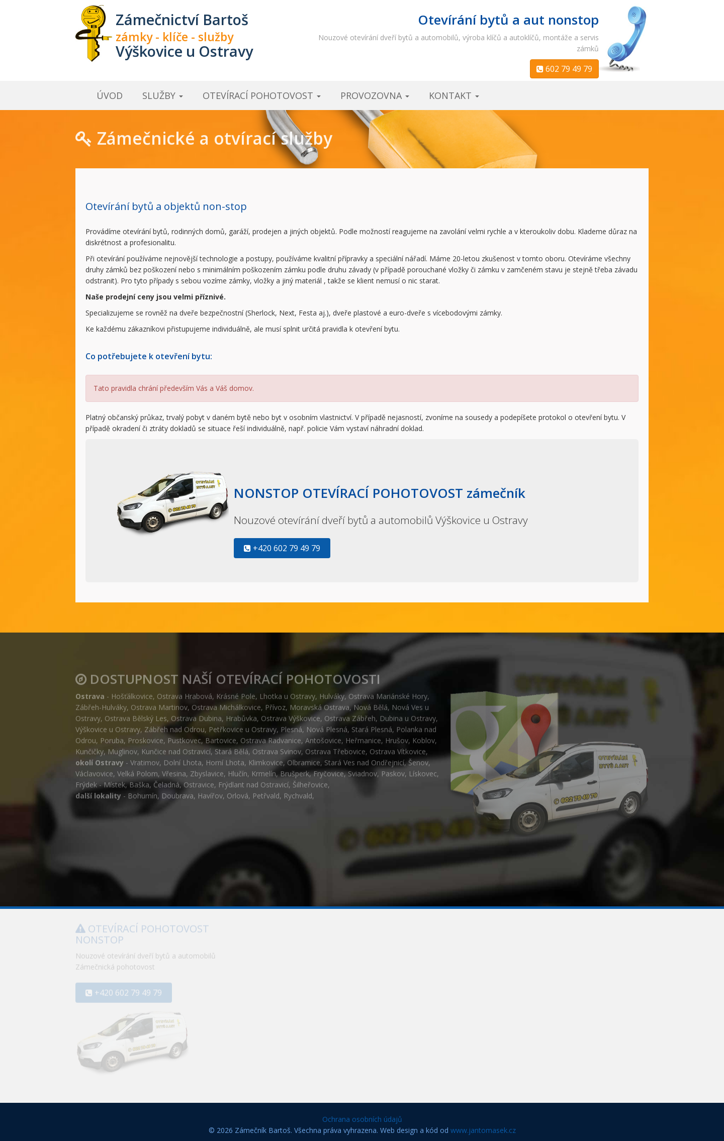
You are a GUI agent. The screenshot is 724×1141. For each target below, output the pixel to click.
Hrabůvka (241, 714)
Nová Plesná (326, 726)
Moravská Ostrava (319, 703)
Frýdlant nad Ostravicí (253, 781)
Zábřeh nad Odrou (174, 726)
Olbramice (303, 759)
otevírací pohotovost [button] (262, 95)
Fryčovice (328, 770)
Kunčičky (89, 748)
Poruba (112, 737)
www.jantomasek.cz (483, 1130)
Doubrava (177, 792)
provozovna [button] (374, 95)
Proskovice (145, 737)
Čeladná (166, 781)
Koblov (423, 737)
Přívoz (275, 703)
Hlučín (237, 770)
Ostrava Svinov (276, 748)
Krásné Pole (235, 692)
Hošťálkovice (132, 692)
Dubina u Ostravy (408, 714)
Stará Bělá (231, 748)
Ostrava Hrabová (184, 692)
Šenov (418, 759)
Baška (139, 781)
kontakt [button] (454, 95)
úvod (110, 95)
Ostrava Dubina (196, 714)
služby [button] (162, 95)
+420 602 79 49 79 (282, 548)
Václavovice (94, 770)
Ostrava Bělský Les (136, 714)
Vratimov (144, 759)
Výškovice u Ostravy (107, 726)
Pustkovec (184, 737)
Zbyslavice (207, 770)
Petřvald (266, 792)
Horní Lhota (225, 759)
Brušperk (294, 770)
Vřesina (174, 770)
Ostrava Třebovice (335, 748)
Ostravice (199, 781)
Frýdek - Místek (100, 781)
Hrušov (396, 737)
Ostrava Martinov (159, 703)
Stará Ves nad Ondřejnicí (364, 759)
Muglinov (122, 748)
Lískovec (423, 770)
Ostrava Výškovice (290, 714)
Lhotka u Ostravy (287, 692)
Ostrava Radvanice (270, 737)
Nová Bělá (370, 703)
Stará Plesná (371, 726)
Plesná (291, 726)
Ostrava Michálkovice (226, 703)
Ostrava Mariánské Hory (387, 692)
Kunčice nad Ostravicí (176, 748)
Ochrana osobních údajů (362, 1119)
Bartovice (220, 737)
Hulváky (331, 692)
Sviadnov (362, 770)
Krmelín (263, 770)
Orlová (237, 792)
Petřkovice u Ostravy (243, 726)
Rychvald (298, 792)
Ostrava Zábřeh (350, 714)
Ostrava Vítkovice (398, 748)
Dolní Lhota (182, 759)
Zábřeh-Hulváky (101, 703)
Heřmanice (363, 737)
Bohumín (142, 792)
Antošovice (323, 737)
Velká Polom (137, 770)
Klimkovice (265, 759)
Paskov (393, 770)
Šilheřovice (310, 781)
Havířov (210, 792)
